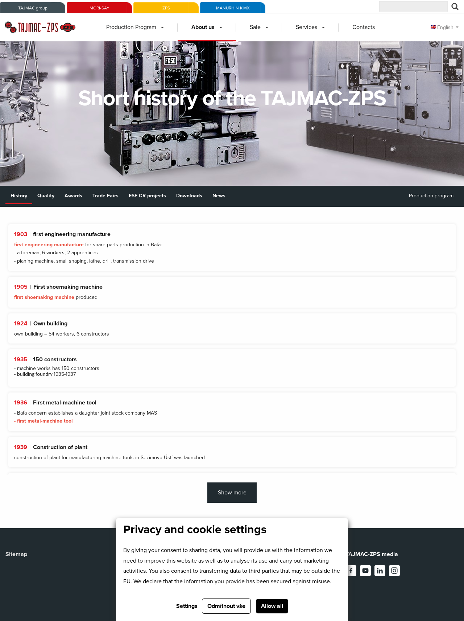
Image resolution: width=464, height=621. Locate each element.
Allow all (272, 606)
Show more (232, 492)
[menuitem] (135, 27)
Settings (187, 606)
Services (306, 27)
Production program (431, 196)
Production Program (131, 27)
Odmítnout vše (226, 606)
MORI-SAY (99, 8)
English (442, 27)
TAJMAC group (32, 8)
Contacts (363, 27)
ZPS (166, 8)
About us (203, 27)
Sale (255, 27)
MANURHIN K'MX (233, 8)
